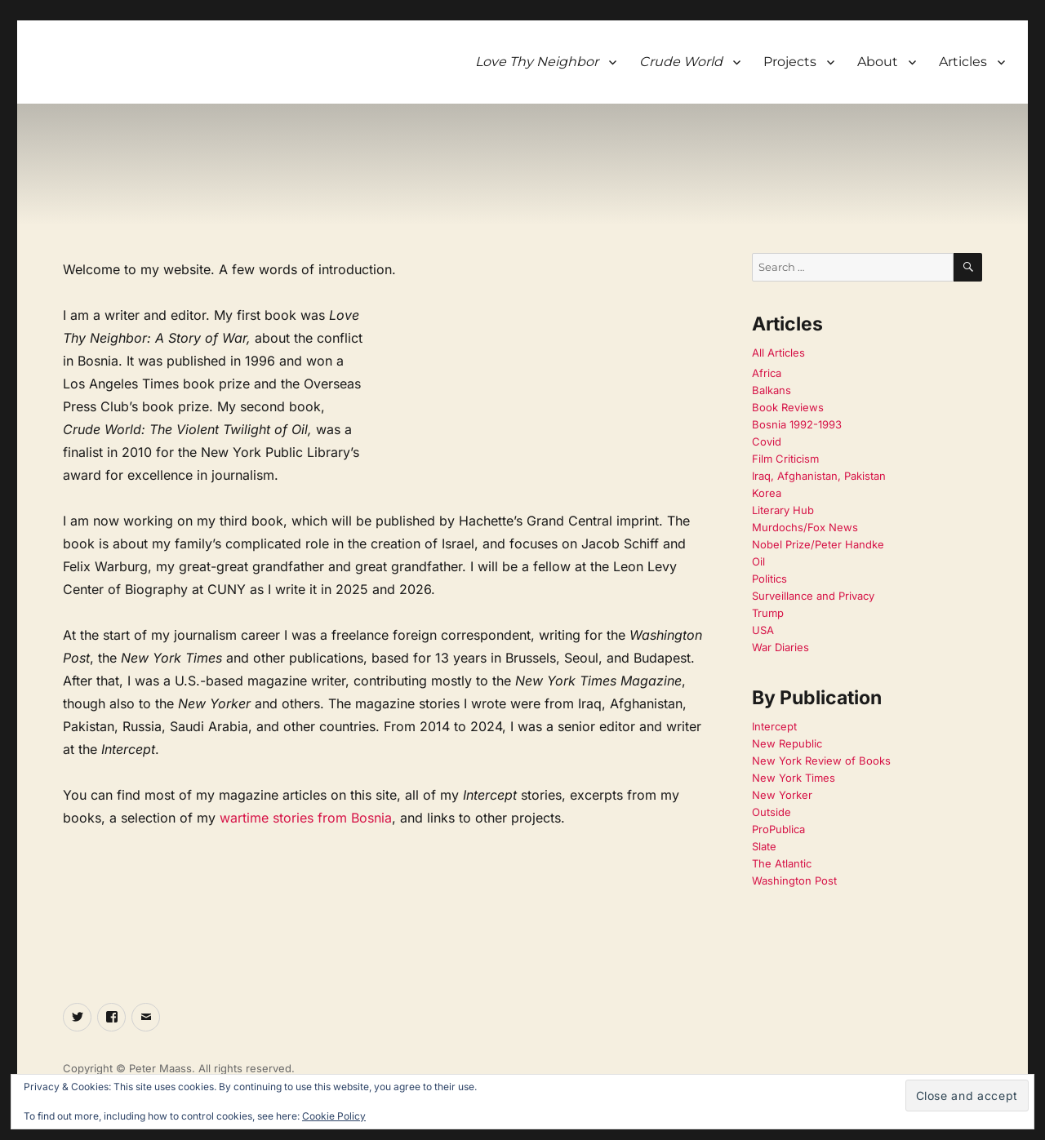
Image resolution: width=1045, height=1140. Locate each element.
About (877, 61)
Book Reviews (788, 407)
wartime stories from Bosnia (306, 818)
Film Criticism (785, 458)
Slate (764, 846)
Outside (771, 811)
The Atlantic (782, 863)
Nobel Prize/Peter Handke (818, 544)
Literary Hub (783, 510)
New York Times (793, 777)
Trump (768, 612)
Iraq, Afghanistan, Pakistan (819, 475)
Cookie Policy (334, 1116)
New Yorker (782, 794)
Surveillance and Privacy (813, 595)
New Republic (787, 743)
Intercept (774, 726)
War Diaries (780, 647)
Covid (766, 441)
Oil (758, 561)
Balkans (771, 390)
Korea (766, 492)
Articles (963, 61)
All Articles (778, 352)
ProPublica (778, 829)
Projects (789, 61)
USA (763, 630)
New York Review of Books (821, 760)
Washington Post (794, 880)
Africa (766, 372)
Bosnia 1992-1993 (797, 424)
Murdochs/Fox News (805, 527)
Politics (769, 578)
